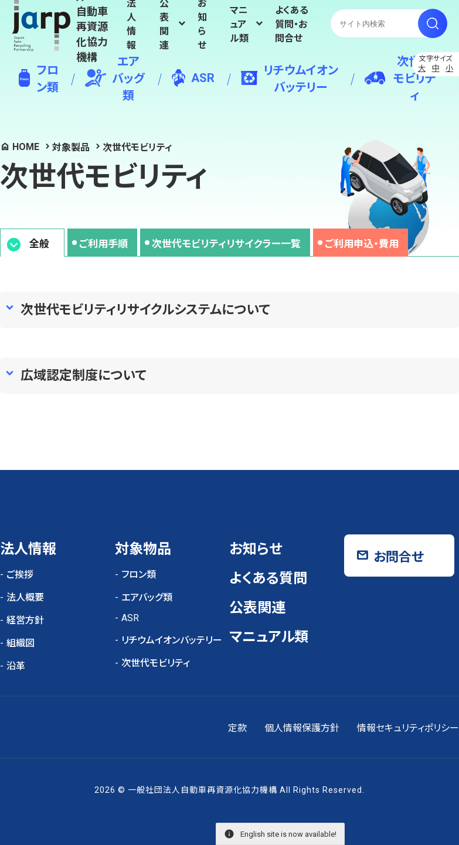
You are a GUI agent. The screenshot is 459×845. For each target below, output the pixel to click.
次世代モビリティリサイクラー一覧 (226, 244)
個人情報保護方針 (301, 728)
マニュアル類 (239, 24)
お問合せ (398, 557)
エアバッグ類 (115, 78)
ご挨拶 (19, 574)
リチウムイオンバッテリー (289, 78)
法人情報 (131, 23)
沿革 (15, 666)
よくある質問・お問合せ (291, 24)
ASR (193, 78)
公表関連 (257, 607)
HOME (25, 146)
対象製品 (71, 147)
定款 (237, 728)
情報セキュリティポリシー (408, 728)
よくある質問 (268, 578)
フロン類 (39, 78)
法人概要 (25, 597)
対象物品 (143, 549)
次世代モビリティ (400, 78)
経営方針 (25, 620)
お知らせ (202, 23)
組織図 (20, 643)
